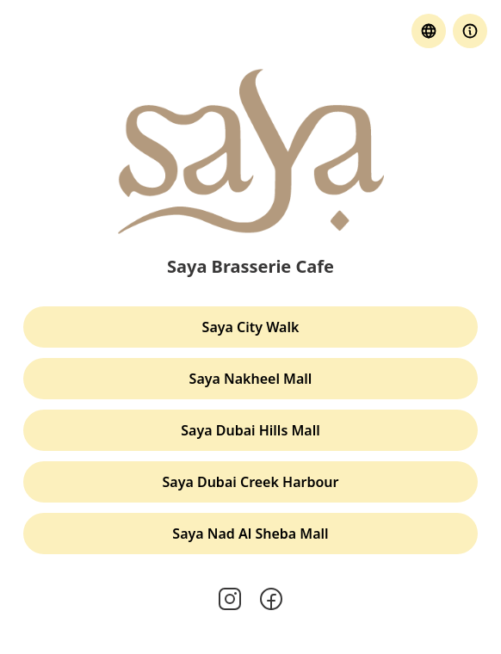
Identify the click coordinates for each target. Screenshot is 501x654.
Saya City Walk (251, 327)
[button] (470, 31)
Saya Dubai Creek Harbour (251, 482)
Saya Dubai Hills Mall (250, 430)
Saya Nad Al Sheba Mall (250, 533)
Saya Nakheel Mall (250, 379)
